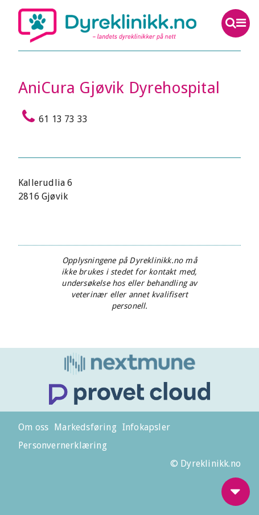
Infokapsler (146, 427)
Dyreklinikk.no (107, 25)
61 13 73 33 (53, 116)
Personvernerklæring (62, 445)
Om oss (33, 427)
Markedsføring (85, 427)
